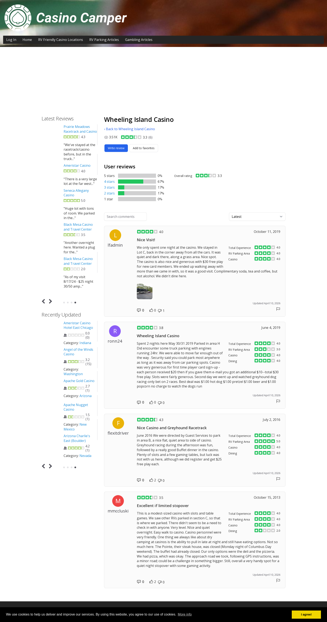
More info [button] (185, 614)
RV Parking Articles (104, 39)
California (72, 451)
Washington (58, 347)
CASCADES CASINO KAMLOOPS (50, 126)
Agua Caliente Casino (65, 436)
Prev (44, 301)
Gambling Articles (138, 39)
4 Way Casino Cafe (63, 385)
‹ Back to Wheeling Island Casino (129, 129)
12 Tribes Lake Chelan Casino (60, 325)
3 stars (109, 187)
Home (27, 39)
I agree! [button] (306, 614)
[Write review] (116, 148)
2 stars (109, 193)
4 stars (109, 181)
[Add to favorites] (144, 148)
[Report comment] (278, 309)
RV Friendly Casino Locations (60, 39)
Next (49, 301)
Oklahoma (72, 429)
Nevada (70, 400)
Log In (11, 39)
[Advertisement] (163, 78)
